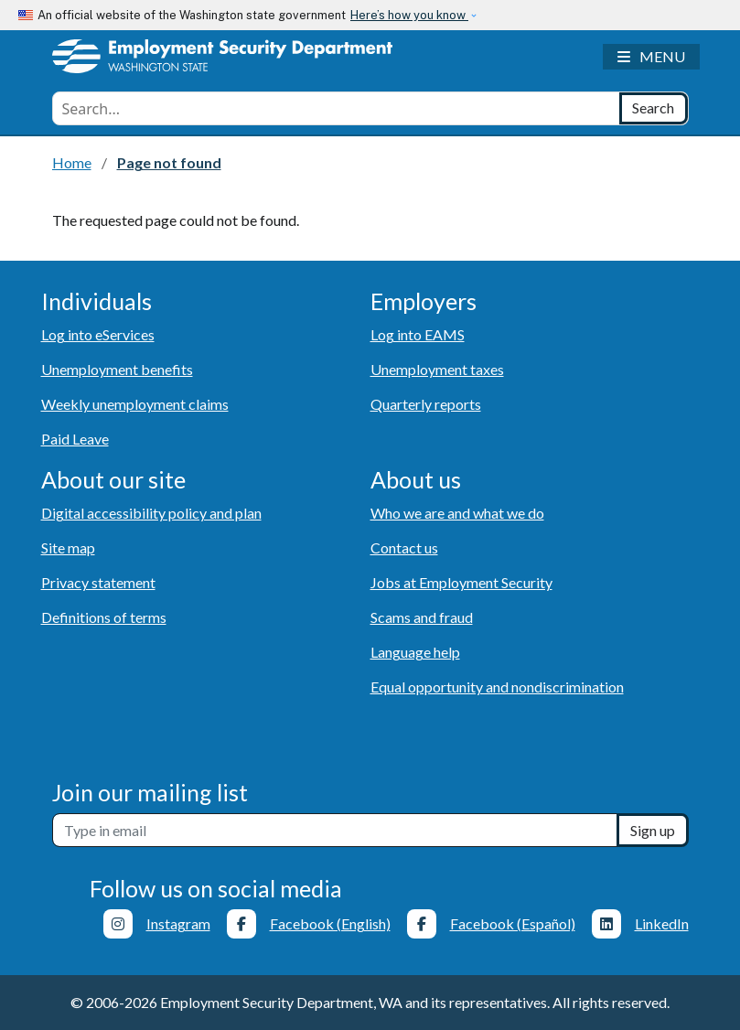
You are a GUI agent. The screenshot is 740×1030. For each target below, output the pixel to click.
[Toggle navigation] (651, 57)
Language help (415, 651)
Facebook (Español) (512, 923)
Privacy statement (98, 582)
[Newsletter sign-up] (334, 830)
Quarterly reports (425, 404)
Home (71, 162)
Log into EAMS (417, 334)
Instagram (178, 923)
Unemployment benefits (117, 369)
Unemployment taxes (437, 369)
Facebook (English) (330, 923)
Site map (68, 547)
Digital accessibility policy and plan (151, 512)
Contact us (404, 547)
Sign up (652, 830)
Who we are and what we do (457, 512)
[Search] (653, 108)
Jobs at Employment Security (461, 582)
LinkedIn (662, 923)
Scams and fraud (421, 617)
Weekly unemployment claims (135, 404)
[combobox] (336, 108)
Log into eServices (98, 334)
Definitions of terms (103, 617)
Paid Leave (75, 438)
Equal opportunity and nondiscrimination (497, 686)
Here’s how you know (409, 15)
